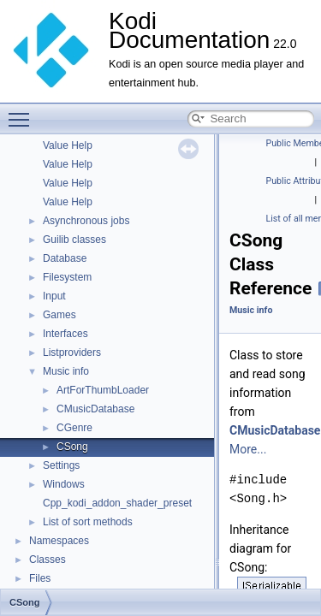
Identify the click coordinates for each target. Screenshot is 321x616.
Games (59, 315)
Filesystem (67, 277)
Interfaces (65, 334)
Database (64, 258)
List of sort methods (88, 522)
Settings (61, 465)
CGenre (74, 428)
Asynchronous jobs (86, 221)
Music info (66, 371)
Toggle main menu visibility (23, 112)
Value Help (67, 145)
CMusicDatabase (95, 409)
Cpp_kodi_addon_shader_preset (117, 503)
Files (40, 578)
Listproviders (72, 352)
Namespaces (59, 541)
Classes (47, 560)
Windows (64, 484)
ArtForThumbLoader (102, 390)
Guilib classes (74, 240)
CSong (72, 447)
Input (54, 296)
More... (247, 449)
